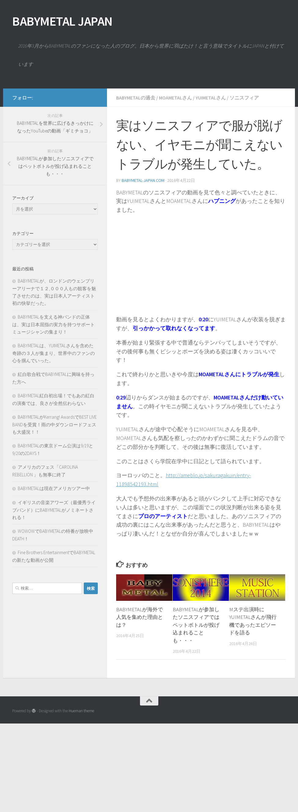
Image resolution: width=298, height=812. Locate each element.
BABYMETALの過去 (135, 186)
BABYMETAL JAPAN (62, 21)
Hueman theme (81, 799)
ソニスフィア (244, 186)
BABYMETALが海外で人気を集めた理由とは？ (139, 706)
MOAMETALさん (175, 186)
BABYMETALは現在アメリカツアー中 (54, 577)
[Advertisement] (149, 131)
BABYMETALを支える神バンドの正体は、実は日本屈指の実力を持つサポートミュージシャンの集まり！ (53, 412)
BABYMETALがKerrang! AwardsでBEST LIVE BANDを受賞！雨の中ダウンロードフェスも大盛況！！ (54, 513)
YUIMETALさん (211, 186)
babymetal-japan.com (143, 269)
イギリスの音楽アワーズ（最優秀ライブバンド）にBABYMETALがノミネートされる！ (54, 598)
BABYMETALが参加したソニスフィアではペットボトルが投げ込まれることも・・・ (196, 713)
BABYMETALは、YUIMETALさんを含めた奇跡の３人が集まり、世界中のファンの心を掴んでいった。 (53, 441)
